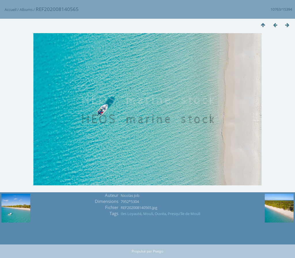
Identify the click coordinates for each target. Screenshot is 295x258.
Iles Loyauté (131, 213)
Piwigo (158, 251)
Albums (26, 9)
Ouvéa (160, 213)
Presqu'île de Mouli (184, 213)
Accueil (10, 9)
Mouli (148, 213)
